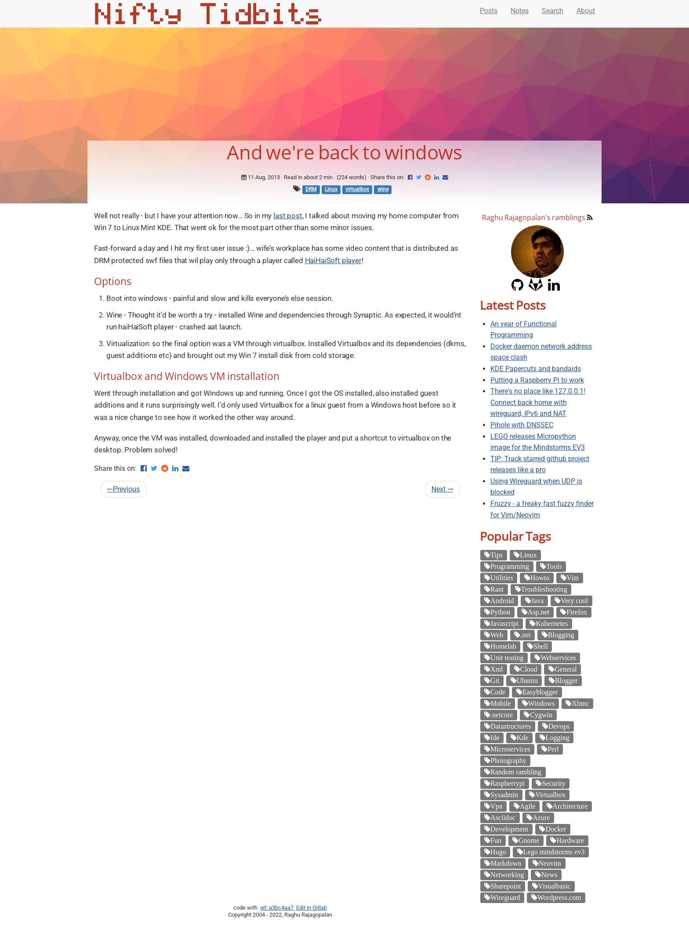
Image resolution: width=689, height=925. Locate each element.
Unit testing (506, 657)
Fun (495, 840)
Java (537, 600)
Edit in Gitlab (311, 907)
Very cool (574, 600)
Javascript (504, 623)
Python (500, 611)
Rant (497, 589)
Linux (331, 189)
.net (525, 634)
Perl (553, 748)
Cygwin (541, 714)
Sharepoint (505, 885)
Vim (573, 577)
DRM (310, 189)
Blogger (566, 680)
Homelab (503, 646)
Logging (557, 737)
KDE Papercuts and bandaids (535, 369)
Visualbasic (554, 885)
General (566, 668)
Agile (528, 805)
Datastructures (510, 726)
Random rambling (515, 771)
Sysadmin (504, 794)
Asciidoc (502, 817)
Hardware (570, 840)
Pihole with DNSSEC (521, 425)
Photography (508, 760)
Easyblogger (540, 691)
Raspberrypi (507, 783)
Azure (541, 817)
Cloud (528, 668)
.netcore (501, 714)
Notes (520, 11)
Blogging (561, 634)
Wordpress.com (559, 897)
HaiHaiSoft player (333, 260)
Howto (540, 577)
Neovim (550, 863)
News (549, 874)
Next (442, 489)
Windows (541, 703)
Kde (523, 737)
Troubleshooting (544, 589)
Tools (554, 566)
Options (112, 281)
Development (509, 828)
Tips (496, 554)
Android (502, 600)
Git (494, 680)
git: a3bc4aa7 (277, 907)
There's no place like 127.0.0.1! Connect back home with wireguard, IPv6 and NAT (537, 402)
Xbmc (580, 703)
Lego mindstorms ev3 (554, 851)
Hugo (498, 851)
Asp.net (538, 611)
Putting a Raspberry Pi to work (537, 380)
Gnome (529, 840)
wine (382, 189)
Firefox (576, 611)
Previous (123, 489)
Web (496, 634)
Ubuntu (527, 680)
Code (497, 691)
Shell (540, 646)
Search (552, 11)
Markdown (505, 863)
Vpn (496, 805)
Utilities (501, 577)
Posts (488, 11)
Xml (496, 668)
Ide (494, 737)
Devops (559, 726)
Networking (507, 874)
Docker (555, 828)
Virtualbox (550, 794)
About (586, 11)
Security (553, 783)
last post (287, 215)
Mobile (500, 703)
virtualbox (357, 189)
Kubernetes (552, 623)
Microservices (510, 748)
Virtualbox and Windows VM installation (186, 376)
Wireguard (505, 897)
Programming (509, 566)
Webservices (558, 657)
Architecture (570, 805)
